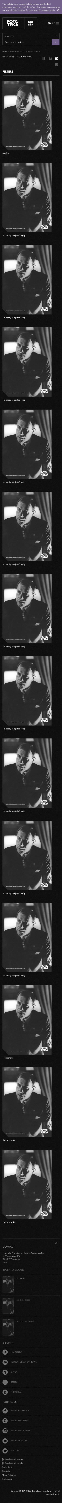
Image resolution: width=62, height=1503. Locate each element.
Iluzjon (10, 1382)
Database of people (12, 1463)
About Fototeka (9, 1475)
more (4, 1262)
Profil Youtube (14, 1440)
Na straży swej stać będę (13, 235)
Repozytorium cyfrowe (19, 1362)
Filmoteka (12, 1352)
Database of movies (12, 1459)
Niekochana (7, 1057)
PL (54, 23)
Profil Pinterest (15, 1420)
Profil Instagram (16, 1430)
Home (4, 52)
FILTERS (7, 71)
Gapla (9, 1372)
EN (49, 23)
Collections (7, 1467)
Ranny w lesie (8, 1140)
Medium (6, 153)
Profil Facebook (15, 1410)
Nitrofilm (11, 1392)
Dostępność (7, 1479)
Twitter (10, 1450)
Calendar (6, 1471)
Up (57, 1243)
